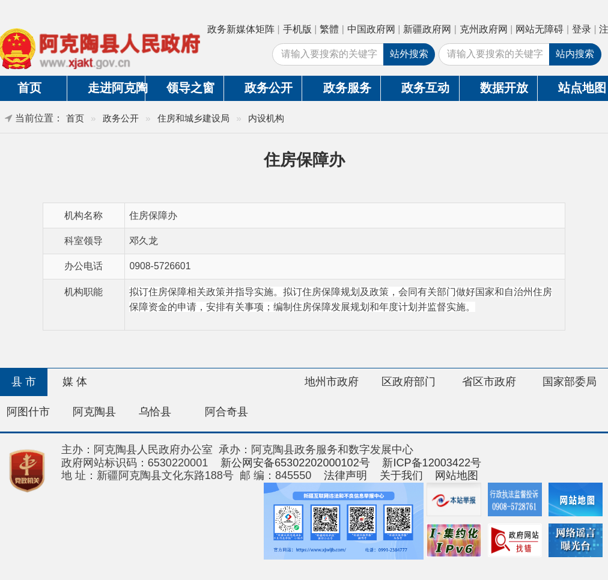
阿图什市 (28, 412)
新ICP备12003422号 (431, 463)
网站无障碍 (539, 29)
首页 (75, 118)
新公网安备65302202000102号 (295, 463)
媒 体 (74, 382)
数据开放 (504, 87)
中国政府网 (371, 29)
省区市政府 (489, 382)
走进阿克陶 (116, 87)
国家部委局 (570, 382)
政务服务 (347, 87)
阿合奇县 (226, 412)
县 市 (23, 382)
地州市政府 (332, 382)
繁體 (329, 29)
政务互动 (425, 87)
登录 (581, 29)
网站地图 (456, 475)
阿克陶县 (94, 412)
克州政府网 (484, 29)
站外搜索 (409, 54)
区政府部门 (409, 382)
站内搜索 (575, 54)
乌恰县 (155, 412)
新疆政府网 (427, 29)
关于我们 (401, 475)
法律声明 (345, 475)
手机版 (297, 29)
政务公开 (269, 87)
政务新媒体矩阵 (241, 29)
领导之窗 (190, 87)
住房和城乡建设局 (193, 118)
